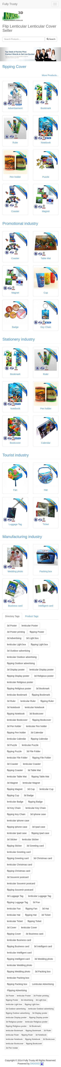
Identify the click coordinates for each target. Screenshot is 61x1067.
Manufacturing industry (22, 536)
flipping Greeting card (18, 858)
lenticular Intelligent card (19, 952)
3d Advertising (14, 638)
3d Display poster (16, 669)
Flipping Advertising (17, 990)
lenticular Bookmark (17, 694)
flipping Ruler (47, 701)
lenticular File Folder (17, 757)
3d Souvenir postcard (17, 877)
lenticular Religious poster (20, 682)
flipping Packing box (17, 984)
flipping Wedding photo (18, 971)
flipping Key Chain (16, 814)
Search (51, 39)
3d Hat (45, 908)
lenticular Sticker (30, 839)
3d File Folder (34, 751)
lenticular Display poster (41, 669)
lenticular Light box (16, 644)
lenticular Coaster (32, 764)
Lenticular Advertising (43, 984)
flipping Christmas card (18, 871)
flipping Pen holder (16, 732)
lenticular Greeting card (19, 852)
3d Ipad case (38, 827)
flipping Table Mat (40, 776)
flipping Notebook (16, 713)
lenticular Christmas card (19, 864)
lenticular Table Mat (17, 776)
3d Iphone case (38, 814)
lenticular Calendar (16, 739)
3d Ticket (46, 915)
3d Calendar (37, 732)
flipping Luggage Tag (17, 902)
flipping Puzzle (14, 751)
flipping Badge (35, 801)
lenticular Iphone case (18, 820)
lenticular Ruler (28, 701)
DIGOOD (35, 1063)
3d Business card (34, 933)
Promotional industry (20, 223)
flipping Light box (39, 644)
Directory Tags (12, 616)
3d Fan (36, 902)
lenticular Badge (15, 801)
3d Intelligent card (43, 946)
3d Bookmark (42, 688)
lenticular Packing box (18, 978)
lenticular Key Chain (36, 808)
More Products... (50, 75)
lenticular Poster (30, 625)
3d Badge (29, 795)
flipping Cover (14, 66)
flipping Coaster (15, 770)
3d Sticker (12, 839)
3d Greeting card (35, 845)
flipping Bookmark (41, 694)
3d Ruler (11, 701)
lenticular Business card (19, 940)
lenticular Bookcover (17, 720)
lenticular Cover (29, 927)
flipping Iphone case (17, 827)
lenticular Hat (13, 915)
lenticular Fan (14, 908)
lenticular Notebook (34, 707)
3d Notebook (13, 707)
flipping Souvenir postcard (20, 889)
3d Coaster (12, 764)
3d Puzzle (12, 745)
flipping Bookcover (41, 720)
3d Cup (31, 789)
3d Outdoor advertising (18, 650)
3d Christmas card (43, 858)
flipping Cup (13, 795)
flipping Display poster (18, 676)
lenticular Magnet (31, 783)
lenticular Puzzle (30, 745)
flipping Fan (31, 908)
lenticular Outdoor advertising (22, 657)
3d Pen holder (14, 726)
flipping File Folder (41, 757)
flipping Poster (37, 632)
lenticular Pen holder (36, 726)
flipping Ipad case (40, 833)
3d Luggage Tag (15, 896)
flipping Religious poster (19, 688)
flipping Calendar (39, 739)
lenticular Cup (47, 789)
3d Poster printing (16, 632)
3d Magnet (12, 783)
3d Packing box (43, 971)
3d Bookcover (36, 713)
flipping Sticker (14, 845)
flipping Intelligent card (18, 959)
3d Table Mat (34, 770)
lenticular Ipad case (17, 833)
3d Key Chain (14, 808)
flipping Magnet (14, 789)
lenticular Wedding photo (19, 965)
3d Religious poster (44, 676)
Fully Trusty (9, 4)
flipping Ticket (34, 921)
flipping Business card (18, 946)
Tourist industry (15, 455)
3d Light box (32, 638)
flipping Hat (31, 915)
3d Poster (12, 625)
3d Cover (11, 927)
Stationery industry (18, 339)
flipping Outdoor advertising (21, 663)
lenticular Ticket (15, 921)
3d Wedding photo (43, 959)
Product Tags (31, 616)
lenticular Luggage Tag (39, 896)
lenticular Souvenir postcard (21, 883)
